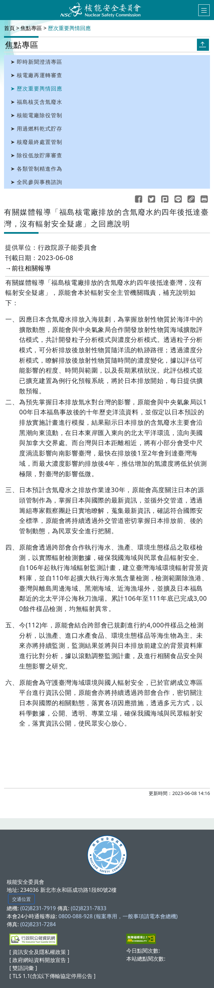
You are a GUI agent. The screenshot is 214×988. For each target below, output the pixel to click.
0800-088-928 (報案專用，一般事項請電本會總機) (118, 916)
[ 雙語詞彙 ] (23, 968)
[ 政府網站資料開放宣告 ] (39, 960)
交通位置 (21, 899)
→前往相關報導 (28, 267)
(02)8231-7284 (38, 924)
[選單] (204, 10)
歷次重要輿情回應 (69, 28)
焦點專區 (31, 28)
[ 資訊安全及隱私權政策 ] (39, 952)
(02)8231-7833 (88, 908)
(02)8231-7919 (38, 908)
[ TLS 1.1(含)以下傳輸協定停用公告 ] (52, 976)
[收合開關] (203, 44)
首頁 (9, 28)
